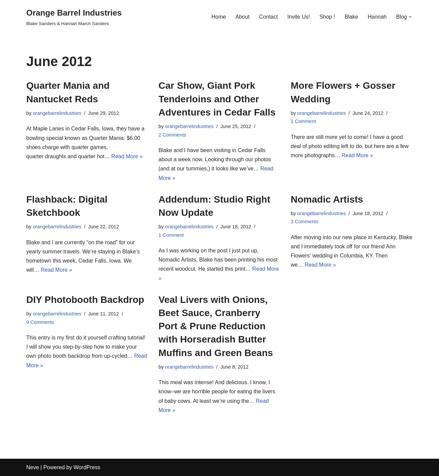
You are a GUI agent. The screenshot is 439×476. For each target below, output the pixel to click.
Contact (268, 17)
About (242, 17)
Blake (351, 17)
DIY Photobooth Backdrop (85, 299)
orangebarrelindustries (57, 113)
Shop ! (327, 17)
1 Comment (303, 121)
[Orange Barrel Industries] (74, 16)
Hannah (376, 17)
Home (219, 17)
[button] (410, 17)
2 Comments (172, 135)
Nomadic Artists (327, 199)
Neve (32, 467)
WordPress (87, 467)
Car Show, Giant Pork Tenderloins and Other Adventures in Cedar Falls (217, 98)
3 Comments (305, 221)
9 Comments (40, 322)
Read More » (127, 156)
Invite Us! (298, 17)
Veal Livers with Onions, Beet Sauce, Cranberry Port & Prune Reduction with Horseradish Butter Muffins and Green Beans (216, 326)
